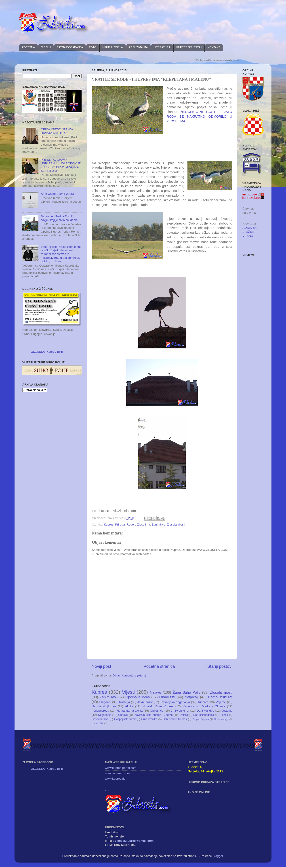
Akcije (129, 706)
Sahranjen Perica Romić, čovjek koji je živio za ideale (59, 218)
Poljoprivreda (100, 710)
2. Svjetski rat (180, 710)
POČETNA (28, 47)
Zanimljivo (158, 524)
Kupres (109, 524)
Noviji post (101, 666)
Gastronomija (221, 719)
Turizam (203, 702)
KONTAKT (214, 47)
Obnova (123, 714)
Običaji (184, 714)
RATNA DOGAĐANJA (70, 47)
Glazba (223, 714)
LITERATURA (162, 47)
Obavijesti (167, 697)
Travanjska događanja (175, 702)
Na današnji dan (104, 706)
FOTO (92, 47)
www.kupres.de (115, 778)
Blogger (218, 856)
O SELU (46, 47)
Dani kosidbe (205, 710)
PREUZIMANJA (138, 47)
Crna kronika (149, 719)
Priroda (120, 524)
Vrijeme (221, 702)
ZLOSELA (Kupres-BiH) (47, 351)
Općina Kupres (137, 697)
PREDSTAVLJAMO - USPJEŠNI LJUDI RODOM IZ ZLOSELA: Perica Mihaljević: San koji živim (61, 165)
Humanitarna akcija (130, 710)
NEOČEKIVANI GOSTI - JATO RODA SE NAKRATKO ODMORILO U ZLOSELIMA (199, 116)
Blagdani (105, 702)
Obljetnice (156, 710)
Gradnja (227, 710)
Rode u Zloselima (138, 524)
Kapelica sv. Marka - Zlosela (204, 706)
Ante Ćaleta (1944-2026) (57, 193)
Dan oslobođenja (203, 714)
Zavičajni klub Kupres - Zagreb (154, 714)
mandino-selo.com (117, 773)
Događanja (104, 714)
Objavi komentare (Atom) (129, 675)
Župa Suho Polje (187, 692)
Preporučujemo (200, 719)
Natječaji (191, 697)
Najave (155, 692)
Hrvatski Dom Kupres (158, 706)
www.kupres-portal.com (120, 767)
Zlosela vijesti (176, 524)
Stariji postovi (219, 666)
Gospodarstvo (100, 719)
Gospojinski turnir (125, 719)
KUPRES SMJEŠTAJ (189, 47)
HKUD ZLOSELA (112, 47)
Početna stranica (159, 666)
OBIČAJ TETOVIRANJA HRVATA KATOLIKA (57, 131)
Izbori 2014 (97, 723)
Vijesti (128, 692)
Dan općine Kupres (175, 719)
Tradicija (124, 702)
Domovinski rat (220, 697)
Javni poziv (145, 702)
